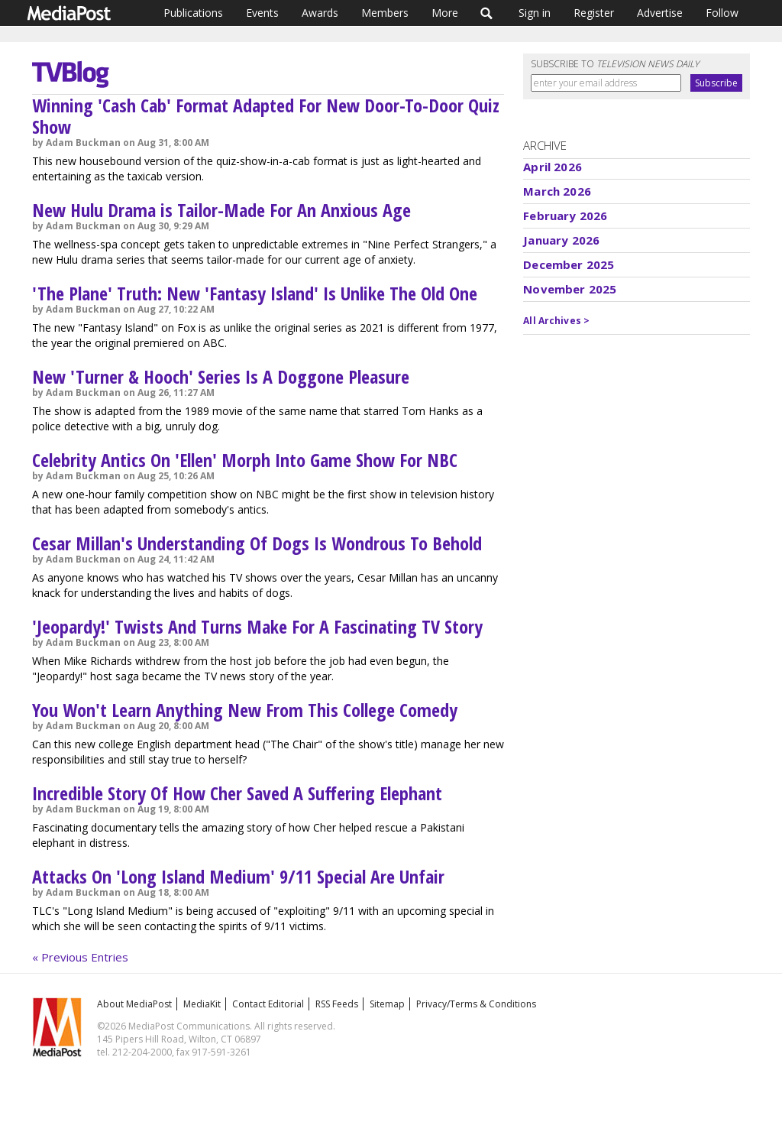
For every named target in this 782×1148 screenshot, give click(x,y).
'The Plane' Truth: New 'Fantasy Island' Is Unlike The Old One (254, 293)
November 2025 (569, 289)
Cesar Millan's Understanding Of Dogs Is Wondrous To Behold (257, 543)
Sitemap (387, 1003)
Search (487, 13)
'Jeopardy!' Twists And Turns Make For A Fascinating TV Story (257, 626)
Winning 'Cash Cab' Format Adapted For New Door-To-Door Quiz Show (265, 115)
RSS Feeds (336, 1003)
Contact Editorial (268, 1003)
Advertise (660, 12)
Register (594, 12)
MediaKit (202, 1003)
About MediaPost (134, 1003)
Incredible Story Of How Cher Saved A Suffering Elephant (237, 793)
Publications (193, 12)
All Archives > (556, 320)
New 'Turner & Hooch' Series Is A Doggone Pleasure (220, 376)
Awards (320, 12)
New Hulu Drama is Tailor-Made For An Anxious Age (221, 209)
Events (262, 12)
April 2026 (552, 166)
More (444, 12)
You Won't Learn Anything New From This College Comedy (244, 709)
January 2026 (561, 240)
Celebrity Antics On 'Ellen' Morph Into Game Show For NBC (244, 459)
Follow (722, 12)
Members (385, 12)
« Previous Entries (80, 957)
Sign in (535, 12)
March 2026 (557, 191)
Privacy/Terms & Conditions (476, 1003)
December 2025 (568, 264)
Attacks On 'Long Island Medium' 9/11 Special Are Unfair (238, 876)
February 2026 (565, 215)
